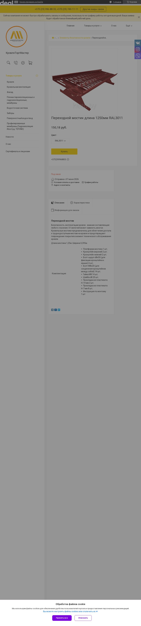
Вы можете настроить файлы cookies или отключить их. (69, 611)
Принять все (62, 618)
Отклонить (83, 618)
